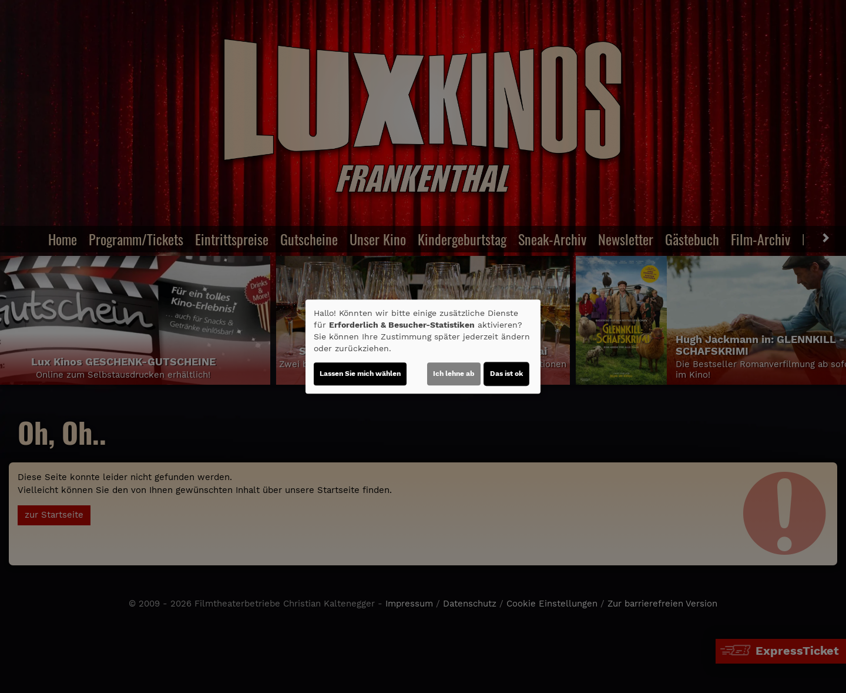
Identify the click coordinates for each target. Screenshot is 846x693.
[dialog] (423, 346)
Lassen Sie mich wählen (360, 373)
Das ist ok (506, 373)
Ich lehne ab (454, 373)
